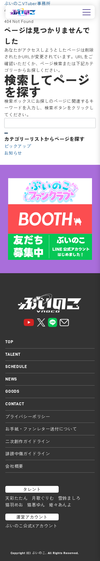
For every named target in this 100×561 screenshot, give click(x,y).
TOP (9, 342)
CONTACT (14, 404)
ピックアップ (17, 146)
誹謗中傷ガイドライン (27, 453)
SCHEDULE (16, 367)
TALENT (13, 354)
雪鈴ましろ (69, 498)
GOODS (12, 391)
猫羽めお (14, 504)
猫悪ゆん (36, 504)
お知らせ (13, 153)
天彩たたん (16, 498)
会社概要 (14, 466)
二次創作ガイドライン (27, 441)
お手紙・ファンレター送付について (41, 428)
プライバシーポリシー (27, 416)
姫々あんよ (60, 504)
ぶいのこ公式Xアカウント (31, 525)
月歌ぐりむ (43, 498)
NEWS (11, 379)
